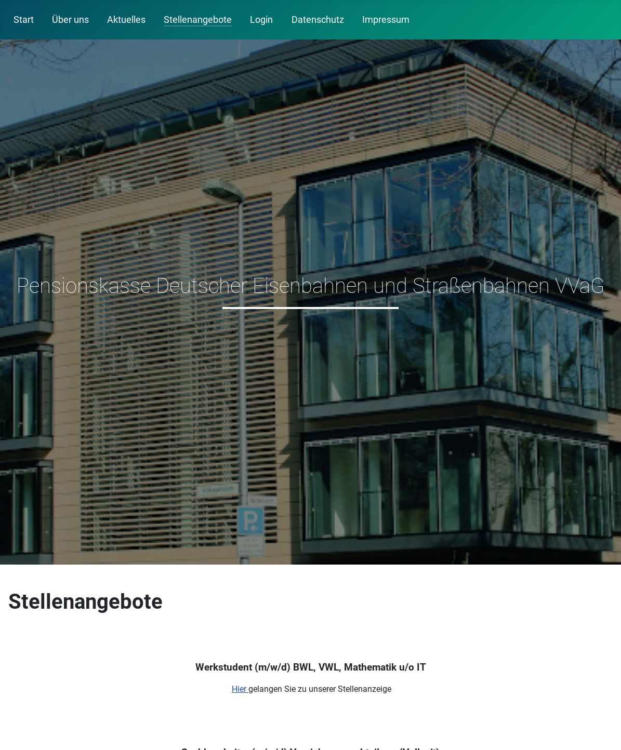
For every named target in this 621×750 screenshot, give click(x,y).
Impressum (385, 20)
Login (261, 20)
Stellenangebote (198, 20)
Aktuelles (126, 20)
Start (24, 20)
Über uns (70, 20)
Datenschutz (318, 20)
